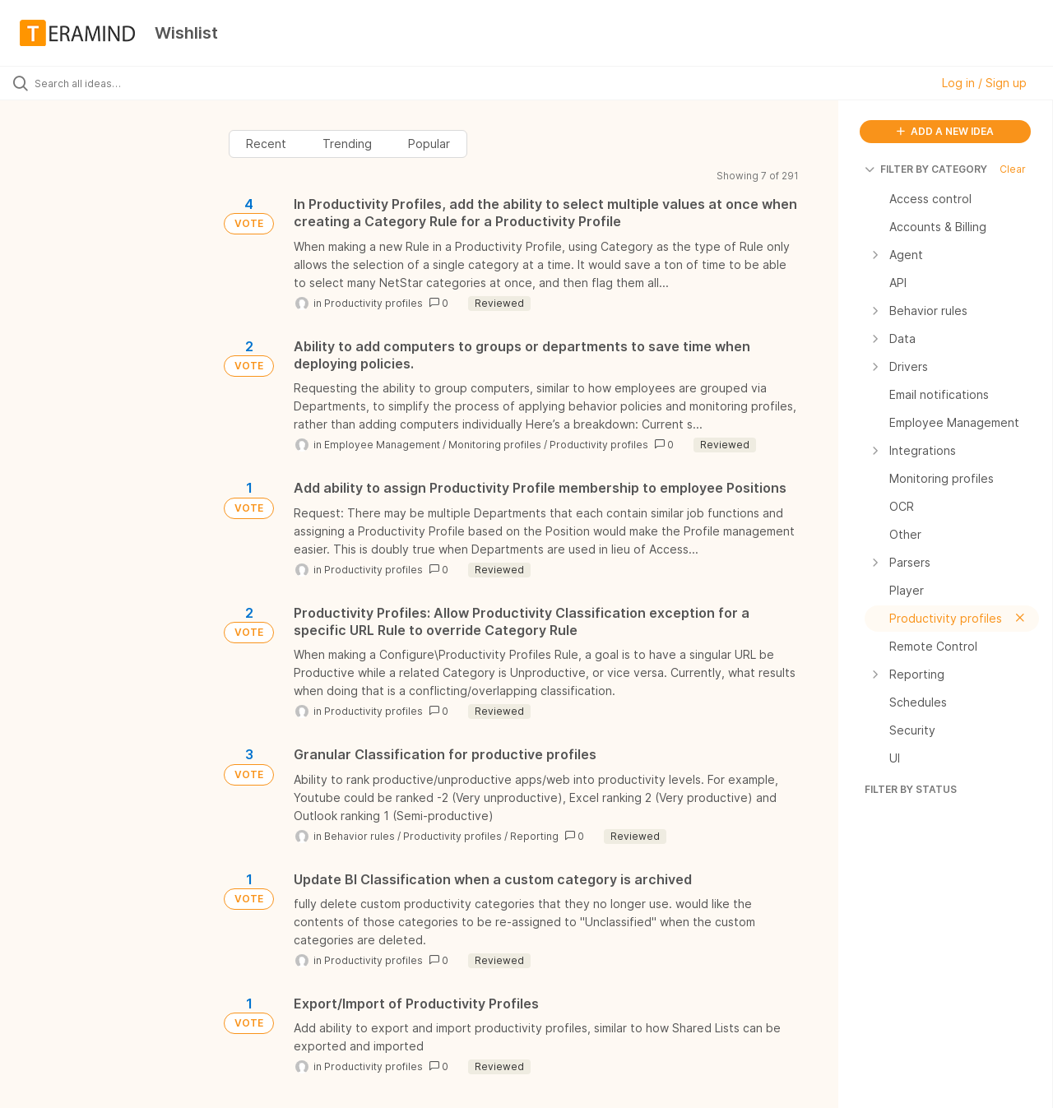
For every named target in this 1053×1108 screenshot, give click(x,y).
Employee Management (382, 444)
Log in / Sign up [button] (984, 83)
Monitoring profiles (494, 444)
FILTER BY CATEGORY (926, 169)
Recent (266, 144)
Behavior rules (359, 836)
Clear (1013, 169)
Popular (429, 144)
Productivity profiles (373, 303)
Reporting (534, 836)
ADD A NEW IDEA (945, 131)
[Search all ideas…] (126, 83)
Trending (347, 144)
